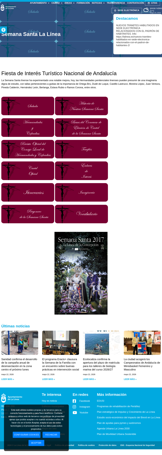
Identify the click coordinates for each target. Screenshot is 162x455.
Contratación (135, 3)
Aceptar (36, 443)
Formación (83, 3)
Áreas (69, 3)
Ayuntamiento (39, 3)
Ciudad (56, 3)
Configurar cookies (26, 434)
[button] (3, 29)
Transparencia (116, 3)
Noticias (98, 3)
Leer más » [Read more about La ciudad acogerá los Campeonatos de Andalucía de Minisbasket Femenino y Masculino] (130, 379)
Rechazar (51, 434)
